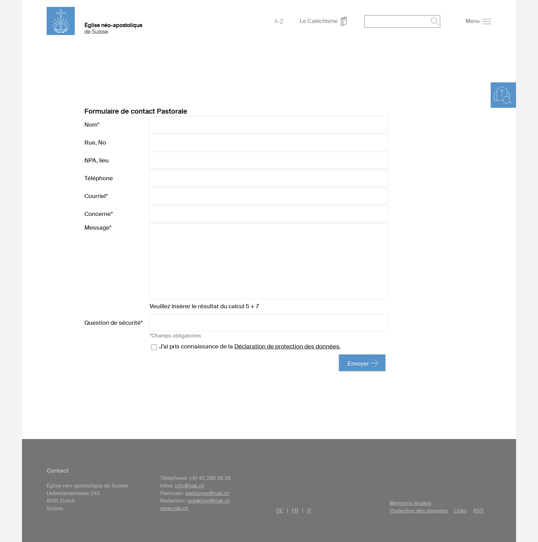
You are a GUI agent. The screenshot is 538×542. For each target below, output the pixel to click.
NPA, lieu (96, 160)
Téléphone (98, 178)
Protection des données (419, 510)
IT (309, 510)
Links (460, 510)
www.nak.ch (174, 508)
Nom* (92, 124)
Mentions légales (410, 503)
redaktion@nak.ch (208, 500)
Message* (98, 227)
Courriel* (96, 196)
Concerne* (98, 214)
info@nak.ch (189, 485)
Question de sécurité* (113, 322)
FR (295, 510)
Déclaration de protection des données (286, 346)
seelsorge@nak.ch (207, 493)
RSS (478, 510)
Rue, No (95, 142)
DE (279, 510)
